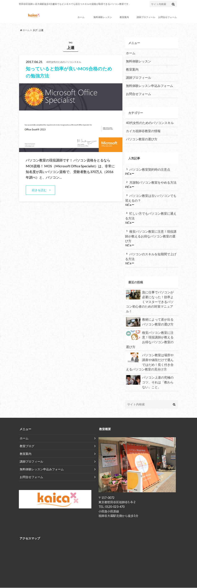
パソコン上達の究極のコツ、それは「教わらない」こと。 (150, 362)
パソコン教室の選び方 (140, 135)
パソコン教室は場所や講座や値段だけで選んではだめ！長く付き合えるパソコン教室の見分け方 (150, 343)
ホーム (81, 17)
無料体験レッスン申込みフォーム (148, 83)
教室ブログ (27, 425)
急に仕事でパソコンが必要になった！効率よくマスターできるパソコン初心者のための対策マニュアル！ (150, 287)
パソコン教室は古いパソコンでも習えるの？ (150, 194)
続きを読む (39, 190)
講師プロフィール (146, 17)
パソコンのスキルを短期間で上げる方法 (150, 246)
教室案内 (124, 17)
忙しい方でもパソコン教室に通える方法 (150, 211)
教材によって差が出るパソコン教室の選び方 (150, 305)
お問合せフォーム (167, 17)
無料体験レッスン (102, 17)
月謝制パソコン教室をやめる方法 (151, 178)
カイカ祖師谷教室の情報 (142, 128)
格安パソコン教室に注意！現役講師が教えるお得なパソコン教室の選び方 (150, 228)
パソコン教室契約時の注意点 (148, 165)
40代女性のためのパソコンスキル (148, 120)
